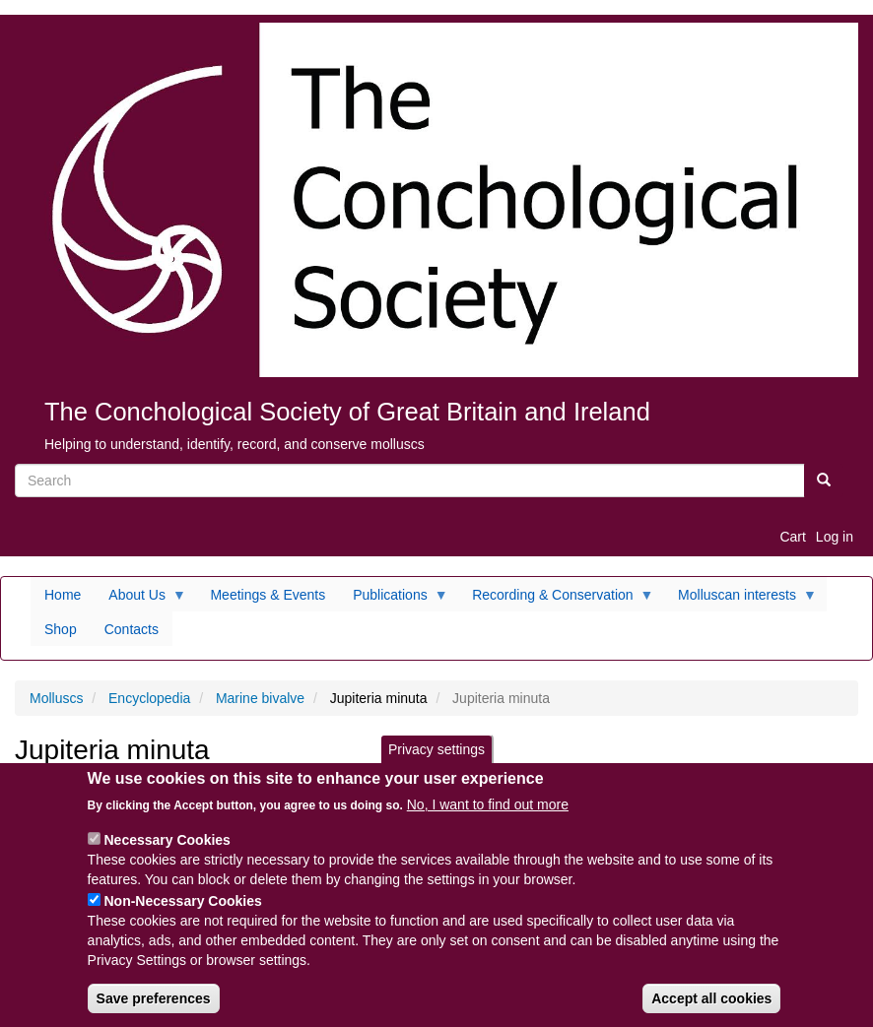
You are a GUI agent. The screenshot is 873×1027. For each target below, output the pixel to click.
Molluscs (56, 698)
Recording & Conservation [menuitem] (555, 599)
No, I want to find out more (488, 820)
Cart (792, 537)
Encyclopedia (149, 698)
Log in (834, 537)
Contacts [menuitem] (131, 629)
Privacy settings (436, 765)
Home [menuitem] (62, 595)
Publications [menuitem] (393, 599)
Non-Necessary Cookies (182, 917)
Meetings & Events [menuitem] (267, 595)
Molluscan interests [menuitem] (740, 599)
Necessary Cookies (166, 856)
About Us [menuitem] (140, 599)
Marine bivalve (260, 698)
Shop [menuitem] (60, 629)
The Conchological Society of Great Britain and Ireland (347, 411)
